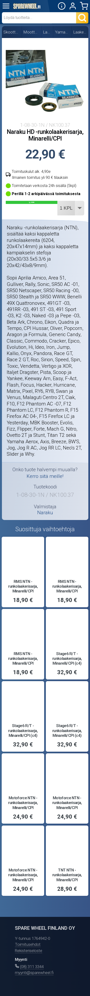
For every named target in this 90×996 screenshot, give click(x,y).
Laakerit (47, 32)
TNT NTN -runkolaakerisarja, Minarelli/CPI (67, 875)
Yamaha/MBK (62, 32)
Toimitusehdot (28, 944)
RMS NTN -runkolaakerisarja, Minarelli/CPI (23, 586)
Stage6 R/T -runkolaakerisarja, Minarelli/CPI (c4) (67, 658)
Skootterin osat (11, 32)
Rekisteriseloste (28, 950)
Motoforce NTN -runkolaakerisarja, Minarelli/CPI (23, 802)
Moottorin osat (32, 32)
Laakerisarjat (80, 32)
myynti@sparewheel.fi (34, 972)
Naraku (45, 512)
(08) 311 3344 (32, 966)
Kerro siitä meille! (45, 476)
